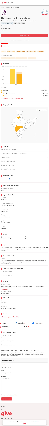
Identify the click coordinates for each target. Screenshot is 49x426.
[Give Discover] (7, 2)
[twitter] (12, 418)
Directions (4, 289)
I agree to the (10, 395)
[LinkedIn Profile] (9, 179)
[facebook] (5, 418)
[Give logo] (24, 413)
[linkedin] (9, 418)
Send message (7, 399)
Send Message (24, 36)
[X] (26, 327)
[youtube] (2, 418)
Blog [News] (2, 409)
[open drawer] (46, 2)
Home (2, 7)
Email (2, 370)
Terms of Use (13, 395)
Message (3, 376)
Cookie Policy (36, 421)
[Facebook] (37, 323)
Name (3, 364)
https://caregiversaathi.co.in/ (10, 317)
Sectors (3, 406)
